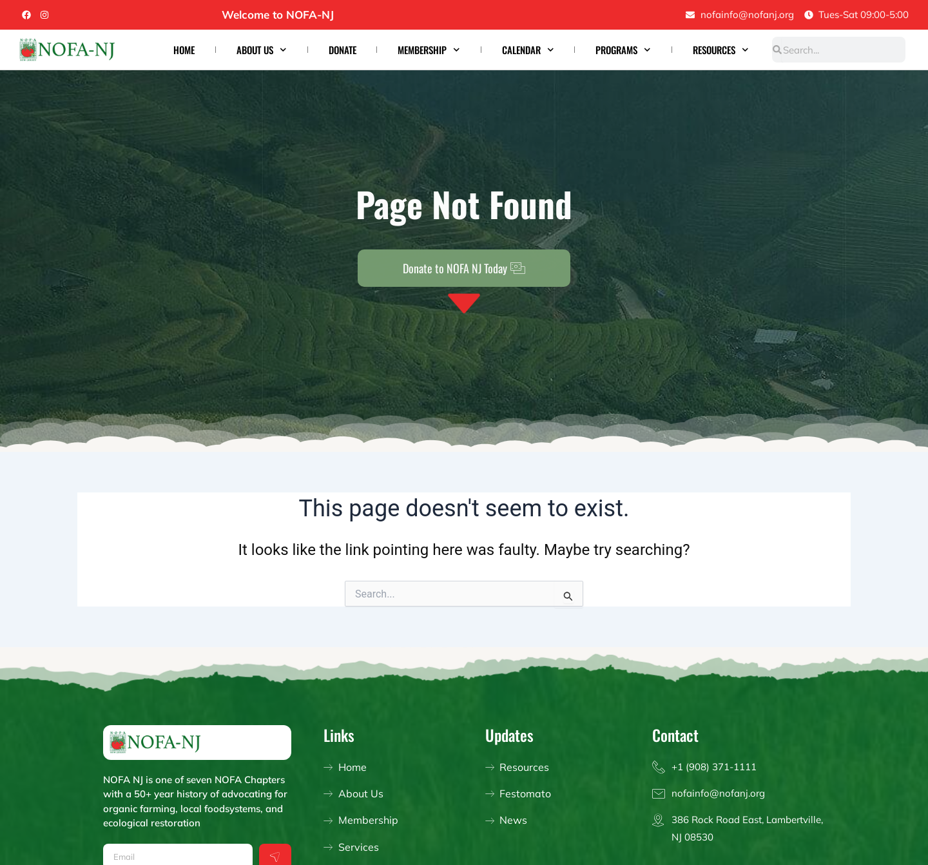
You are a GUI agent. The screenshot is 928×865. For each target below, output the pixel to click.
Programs (623, 50)
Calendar (528, 50)
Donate (342, 50)
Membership (429, 50)
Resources (721, 50)
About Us (262, 50)
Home (184, 50)
